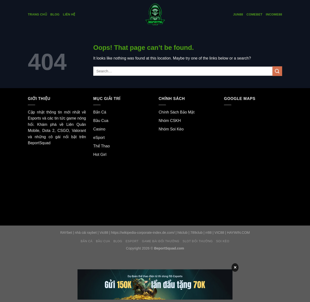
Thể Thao (101, 146)
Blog (55, 14)
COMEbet (255, 14)
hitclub (183, 232)
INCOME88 (274, 14)
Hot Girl (99, 154)
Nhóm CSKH (170, 121)
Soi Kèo (222, 241)
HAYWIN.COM (238, 232)
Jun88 (238, 14)
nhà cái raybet (86, 232)
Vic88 (104, 232)
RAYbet (66, 232)
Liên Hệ (69, 14)
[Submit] (277, 71)
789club (196, 232)
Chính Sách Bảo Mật (176, 112)
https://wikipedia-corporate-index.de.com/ (143, 232)
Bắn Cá (99, 112)
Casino (99, 129)
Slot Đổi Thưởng (198, 241)
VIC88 (219, 232)
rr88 (208, 232)
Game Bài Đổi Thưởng (160, 241)
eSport (99, 138)
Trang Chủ (37, 14)
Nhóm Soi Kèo (171, 129)
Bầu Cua (100, 121)
